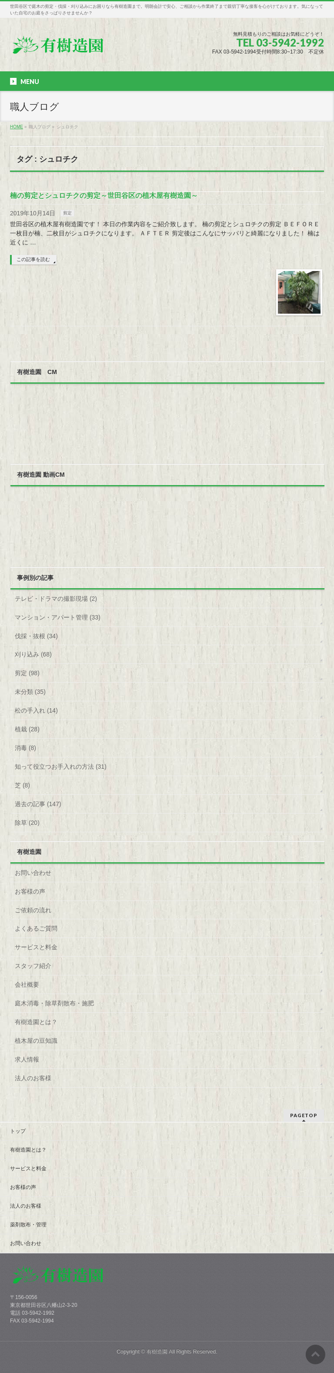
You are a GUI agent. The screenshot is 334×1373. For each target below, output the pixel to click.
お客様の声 (30, 891)
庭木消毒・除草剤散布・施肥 (54, 1003)
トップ (18, 1131)
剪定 (67, 213)
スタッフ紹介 (33, 965)
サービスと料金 (36, 947)
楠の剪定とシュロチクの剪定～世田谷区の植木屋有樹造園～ (104, 195)
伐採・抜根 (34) (36, 636)
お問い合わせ (33, 872)
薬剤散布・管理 (28, 1225)
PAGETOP (303, 1115)
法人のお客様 (33, 1078)
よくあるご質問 (36, 928)
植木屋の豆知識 (36, 1040)
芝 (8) (22, 785)
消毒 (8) (25, 747)
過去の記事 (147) (38, 803)
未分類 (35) (30, 691)
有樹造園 (157, 1352)
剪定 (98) (27, 673)
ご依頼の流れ (33, 910)
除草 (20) (27, 822)
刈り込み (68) (33, 654)
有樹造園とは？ (36, 1021)
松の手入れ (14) (36, 710)
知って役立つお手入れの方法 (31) (61, 766)
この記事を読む (33, 259)
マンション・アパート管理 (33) (57, 617)
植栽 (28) (27, 729)
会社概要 (27, 984)
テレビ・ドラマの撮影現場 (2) (56, 598)
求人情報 (27, 1059)
